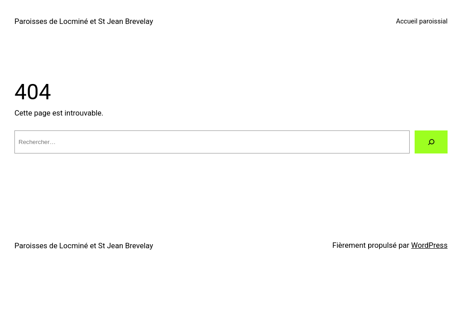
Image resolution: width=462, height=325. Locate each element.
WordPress (429, 245)
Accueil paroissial (422, 21)
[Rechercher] (431, 141)
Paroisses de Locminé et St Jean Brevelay (83, 21)
